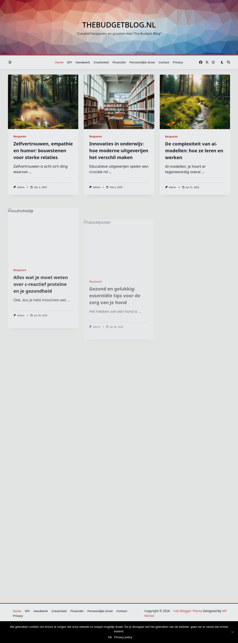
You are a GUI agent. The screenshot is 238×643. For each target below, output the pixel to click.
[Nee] (232, 632)
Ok (110, 637)
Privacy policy (123, 637)
